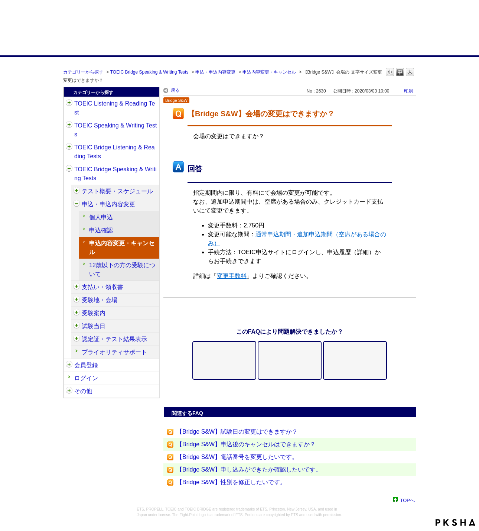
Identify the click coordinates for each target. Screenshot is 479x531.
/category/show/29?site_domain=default (69, 365)
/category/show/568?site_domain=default (76, 300)
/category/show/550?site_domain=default (76, 191)
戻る (175, 90)
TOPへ (407, 500)
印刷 (408, 91)
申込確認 (101, 230)
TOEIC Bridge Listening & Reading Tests (114, 151)
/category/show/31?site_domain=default (69, 103)
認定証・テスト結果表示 (114, 339)
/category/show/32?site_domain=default (69, 125)
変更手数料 (232, 276)
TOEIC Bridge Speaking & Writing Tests (149, 72)
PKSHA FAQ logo (455, 522)
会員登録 (86, 365)
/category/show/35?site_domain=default (69, 391)
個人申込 (101, 217)
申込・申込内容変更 (215, 72)
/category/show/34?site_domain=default (69, 169)
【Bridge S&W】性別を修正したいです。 (231, 482)
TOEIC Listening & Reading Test (114, 108)
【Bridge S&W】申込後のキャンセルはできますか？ (246, 444)
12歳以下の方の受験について (122, 269)
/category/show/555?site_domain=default (76, 204)
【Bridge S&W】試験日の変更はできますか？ (237, 431)
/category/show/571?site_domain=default (76, 313)
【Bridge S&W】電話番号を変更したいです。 (237, 457)
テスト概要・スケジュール (117, 191)
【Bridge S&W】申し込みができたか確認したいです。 (249, 469)
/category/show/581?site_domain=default (76, 339)
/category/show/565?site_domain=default (76, 287)
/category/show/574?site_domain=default (76, 326)
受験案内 (93, 313)
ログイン (86, 378)
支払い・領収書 (102, 287)
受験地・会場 (99, 300)
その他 (83, 391)
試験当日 (93, 326)
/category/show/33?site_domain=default (69, 147)
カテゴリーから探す (83, 72)
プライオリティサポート (114, 352)
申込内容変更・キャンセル (269, 72)
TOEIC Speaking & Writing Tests (115, 129)
